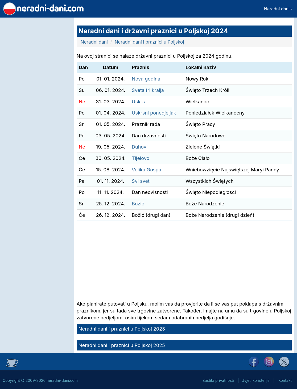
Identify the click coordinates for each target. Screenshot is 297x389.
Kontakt (285, 380)
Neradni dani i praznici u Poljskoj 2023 (122, 329)
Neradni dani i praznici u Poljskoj (149, 42)
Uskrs (138, 101)
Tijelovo (140, 158)
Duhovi (139, 147)
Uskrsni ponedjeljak (154, 113)
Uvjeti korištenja (255, 380)
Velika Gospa (146, 169)
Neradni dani (278, 8)
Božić (138, 203)
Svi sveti (141, 181)
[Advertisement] (36, 97)
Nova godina (146, 79)
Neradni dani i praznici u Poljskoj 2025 (122, 345)
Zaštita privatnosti (218, 380)
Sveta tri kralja (148, 90)
